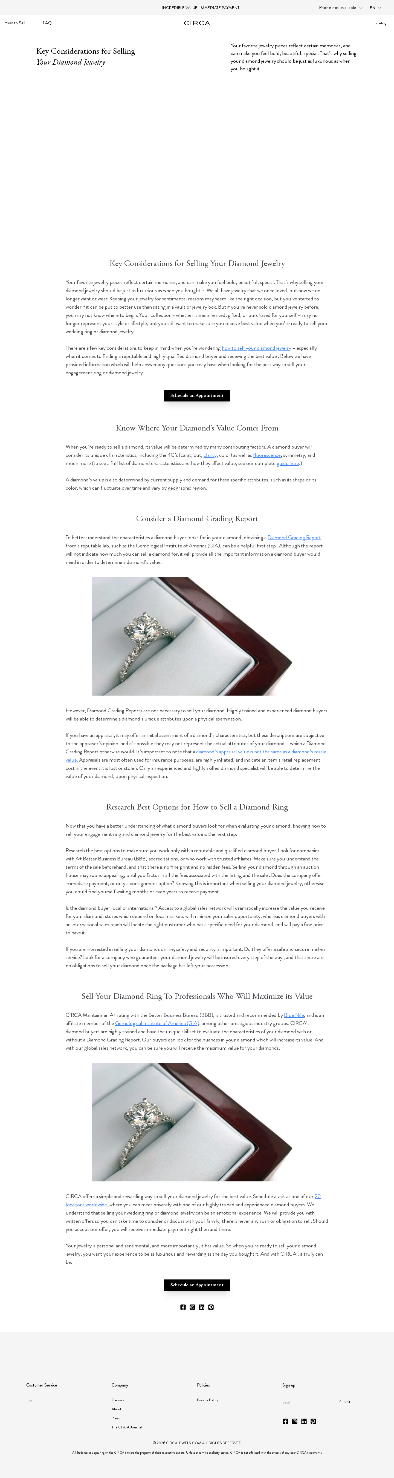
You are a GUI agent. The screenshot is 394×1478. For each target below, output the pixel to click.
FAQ (47, 23)
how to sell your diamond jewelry (256, 348)
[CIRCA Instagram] (192, 1307)
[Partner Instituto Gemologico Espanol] (214, 1349)
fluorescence (267, 455)
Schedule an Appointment (197, 395)
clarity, (211, 455)
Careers (118, 1400)
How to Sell (14, 23)
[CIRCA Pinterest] (211, 1307)
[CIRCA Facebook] (183, 1307)
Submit (344, 1402)
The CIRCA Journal (127, 1427)
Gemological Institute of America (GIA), (158, 1023)
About (116, 1409)
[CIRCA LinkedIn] (202, 1307)
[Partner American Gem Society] (113, 1349)
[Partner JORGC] (255, 1349)
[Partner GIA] (50, 1349)
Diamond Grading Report (294, 537)
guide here (288, 463)
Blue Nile (294, 1015)
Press (116, 1418)
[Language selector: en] (377, 8)
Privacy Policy (207, 1400)
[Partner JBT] (171, 1349)
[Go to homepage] (197, 23)
